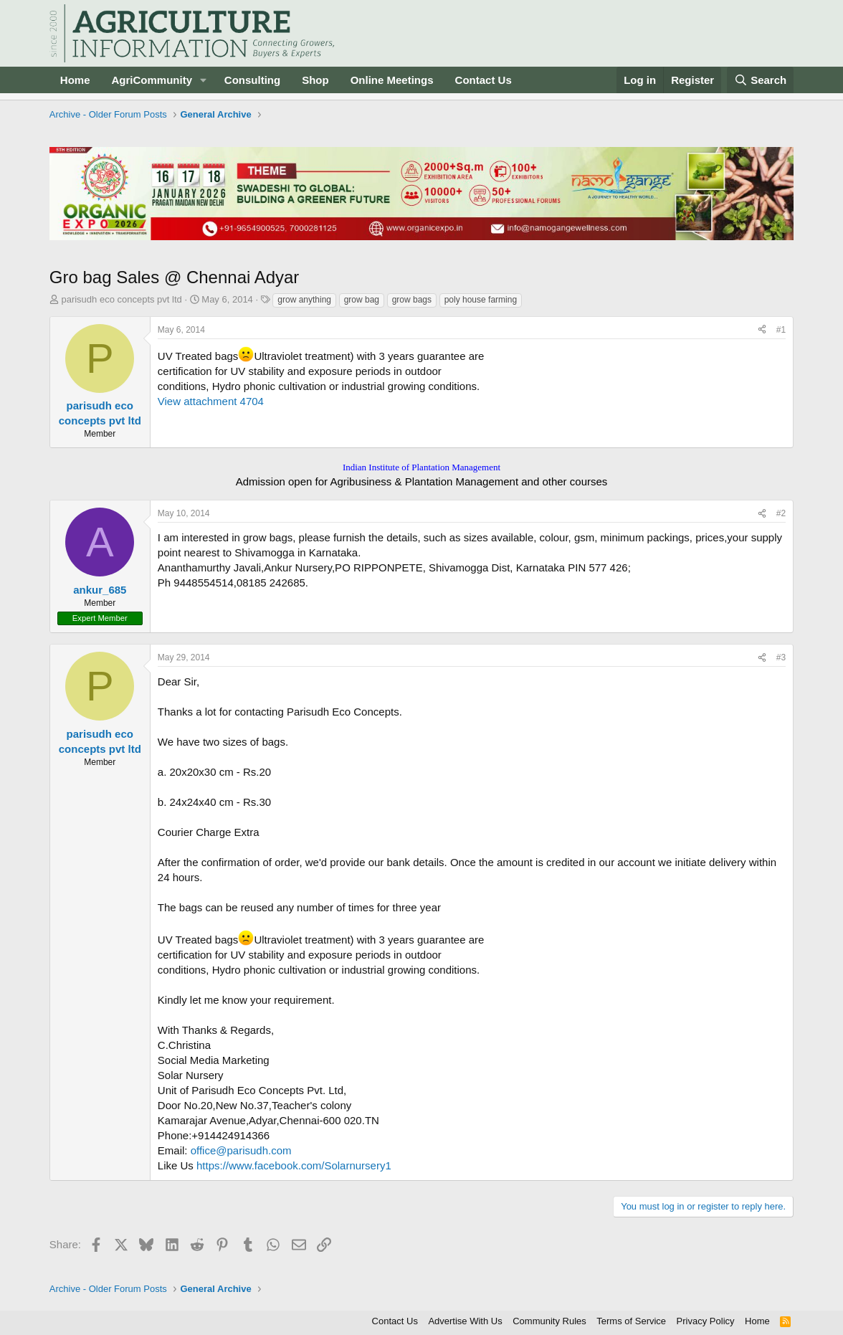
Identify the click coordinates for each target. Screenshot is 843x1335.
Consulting (252, 80)
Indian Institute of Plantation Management (421, 467)
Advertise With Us (465, 1321)
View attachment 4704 (211, 401)
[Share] (762, 330)
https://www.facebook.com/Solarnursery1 (293, 1165)
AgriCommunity (151, 80)
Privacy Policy (706, 1321)
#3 (781, 657)
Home (75, 80)
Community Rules (549, 1321)
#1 (781, 330)
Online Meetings (392, 80)
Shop (315, 80)
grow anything (304, 300)
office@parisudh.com (241, 1150)
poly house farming (480, 300)
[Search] (760, 80)
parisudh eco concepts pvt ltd (121, 299)
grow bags (412, 300)
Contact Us (483, 80)
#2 (781, 513)
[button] (204, 80)
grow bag (361, 300)
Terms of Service (631, 1321)
